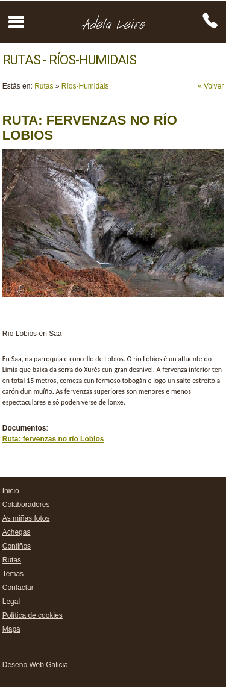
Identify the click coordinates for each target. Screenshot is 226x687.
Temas (13, 574)
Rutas (43, 86)
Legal (11, 601)
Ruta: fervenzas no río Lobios (53, 439)
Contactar (18, 587)
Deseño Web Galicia (35, 665)
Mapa (11, 629)
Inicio (10, 490)
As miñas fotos (26, 518)
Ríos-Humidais (85, 86)
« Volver (211, 86)
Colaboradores (26, 504)
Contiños (16, 546)
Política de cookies (32, 615)
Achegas (16, 532)
